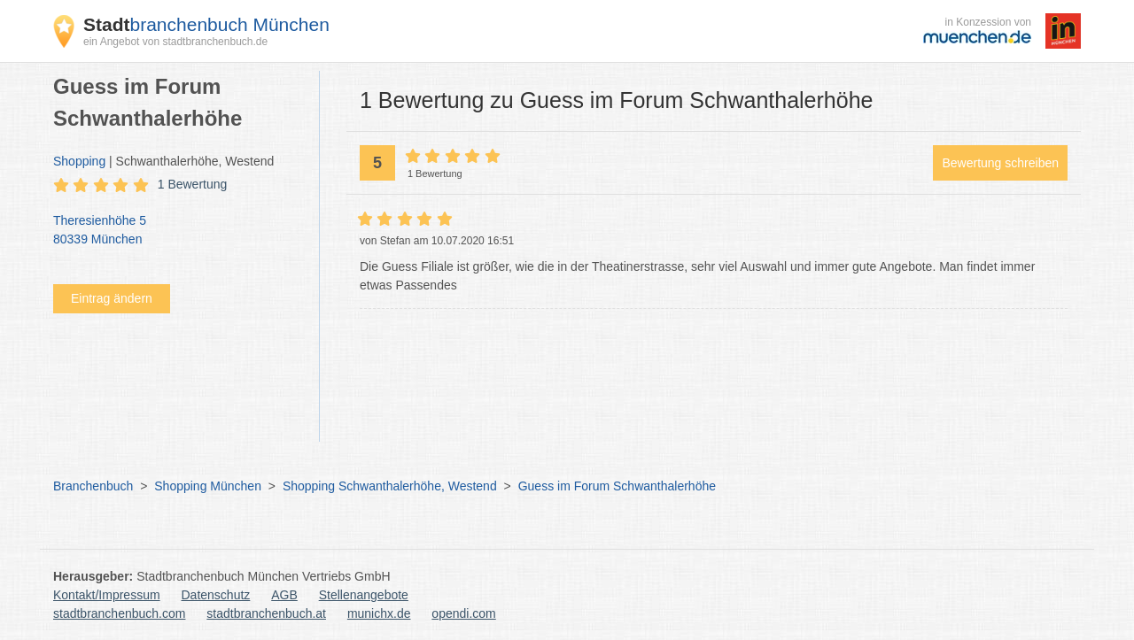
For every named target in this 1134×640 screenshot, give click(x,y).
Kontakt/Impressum (106, 595)
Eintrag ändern (111, 298)
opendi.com (463, 613)
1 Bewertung (193, 184)
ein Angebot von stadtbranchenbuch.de (175, 41)
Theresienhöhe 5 (177, 231)
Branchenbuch (93, 486)
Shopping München (207, 486)
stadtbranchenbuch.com (119, 613)
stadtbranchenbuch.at (266, 613)
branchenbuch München (206, 24)
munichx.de (379, 613)
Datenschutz (216, 595)
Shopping (79, 161)
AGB (284, 595)
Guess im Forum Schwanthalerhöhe (617, 486)
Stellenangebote (363, 595)
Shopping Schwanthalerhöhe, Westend (390, 486)
